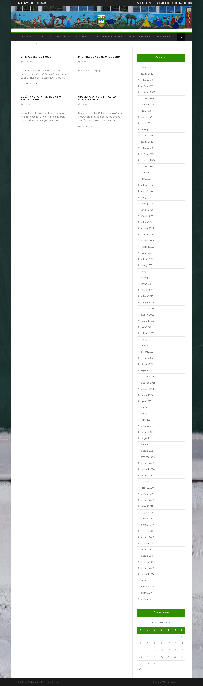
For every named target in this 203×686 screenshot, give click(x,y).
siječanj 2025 (147, 154)
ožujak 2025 (147, 141)
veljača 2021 (147, 444)
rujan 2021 (146, 401)
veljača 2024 (147, 222)
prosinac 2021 (148, 382)
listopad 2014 (147, 574)
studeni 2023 (147, 240)
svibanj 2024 (147, 203)
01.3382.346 (144, 3)
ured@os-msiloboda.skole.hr (174, 3)
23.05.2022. (86, 104)
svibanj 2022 (147, 352)
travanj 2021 (147, 432)
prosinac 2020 (148, 457)
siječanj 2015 (147, 555)
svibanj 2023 (147, 277)
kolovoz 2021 (147, 407)
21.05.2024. (28, 61)
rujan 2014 (146, 580)
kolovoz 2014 (147, 586)
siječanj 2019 (147, 525)
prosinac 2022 (148, 308)
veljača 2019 (147, 518)
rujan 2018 (146, 549)
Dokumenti (82, 37)
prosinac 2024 (148, 160)
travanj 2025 (147, 135)
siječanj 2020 (147, 494)
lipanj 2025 (146, 123)
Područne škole (138, 37)
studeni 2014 (147, 568)
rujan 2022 (146, 327)
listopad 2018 (148, 543)
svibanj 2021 (147, 426)
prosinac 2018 (148, 531)
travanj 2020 (147, 475)
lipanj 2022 (146, 345)
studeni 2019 (147, 500)
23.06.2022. (28, 104)
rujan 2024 (146, 179)
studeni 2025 (147, 98)
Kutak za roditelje (108, 37)
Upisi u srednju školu (36, 57)
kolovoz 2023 (148, 259)
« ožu (139, 669)
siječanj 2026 (147, 86)
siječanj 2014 (147, 599)
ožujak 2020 (147, 481)
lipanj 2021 (146, 420)
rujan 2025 (146, 111)
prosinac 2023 (148, 234)
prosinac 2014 (148, 562)
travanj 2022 (147, 358)
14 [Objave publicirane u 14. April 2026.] (148, 650)
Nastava (62, 37)
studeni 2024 (147, 166)
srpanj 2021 (146, 413)
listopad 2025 (147, 104)
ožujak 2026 (147, 73)
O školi (44, 37)
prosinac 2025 (148, 92)
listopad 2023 (148, 246)
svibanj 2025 (147, 129)
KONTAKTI (42, 3)
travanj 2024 (147, 209)
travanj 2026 (147, 67)
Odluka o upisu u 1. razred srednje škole (97, 98)
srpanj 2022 (147, 339)
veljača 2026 (147, 80)
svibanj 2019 (147, 506)
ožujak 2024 (147, 216)
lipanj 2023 (146, 271)
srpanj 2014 (146, 593)
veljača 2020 (147, 487)
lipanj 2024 (146, 197)
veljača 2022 (147, 370)
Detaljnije (29, 84)
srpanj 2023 (147, 265)
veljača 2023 (147, 296)
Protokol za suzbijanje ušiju (99, 57)
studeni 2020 (148, 463)
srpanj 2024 (147, 191)
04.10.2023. (86, 61)
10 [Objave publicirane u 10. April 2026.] (169, 643)
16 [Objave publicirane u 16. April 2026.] (162, 650)
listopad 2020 (148, 469)
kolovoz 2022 (148, 333)
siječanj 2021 (147, 450)
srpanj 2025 (146, 117)
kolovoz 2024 (148, 185)
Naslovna (27, 37)
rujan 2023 (146, 253)
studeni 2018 (147, 537)
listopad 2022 (148, 321)
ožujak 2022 (147, 364)
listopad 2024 (148, 172)
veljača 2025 (147, 148)
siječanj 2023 (147, 302)
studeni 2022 (147, 314)
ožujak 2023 (147, 290)
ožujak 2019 (147, 512)
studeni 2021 (147, 389)
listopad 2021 (147, 395)
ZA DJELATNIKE (25, 3)
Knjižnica (162, 37)
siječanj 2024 (147, 228)
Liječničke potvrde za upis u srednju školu (41, 98)
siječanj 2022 (147, 376)
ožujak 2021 (147, 438)
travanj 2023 (147, 284)
